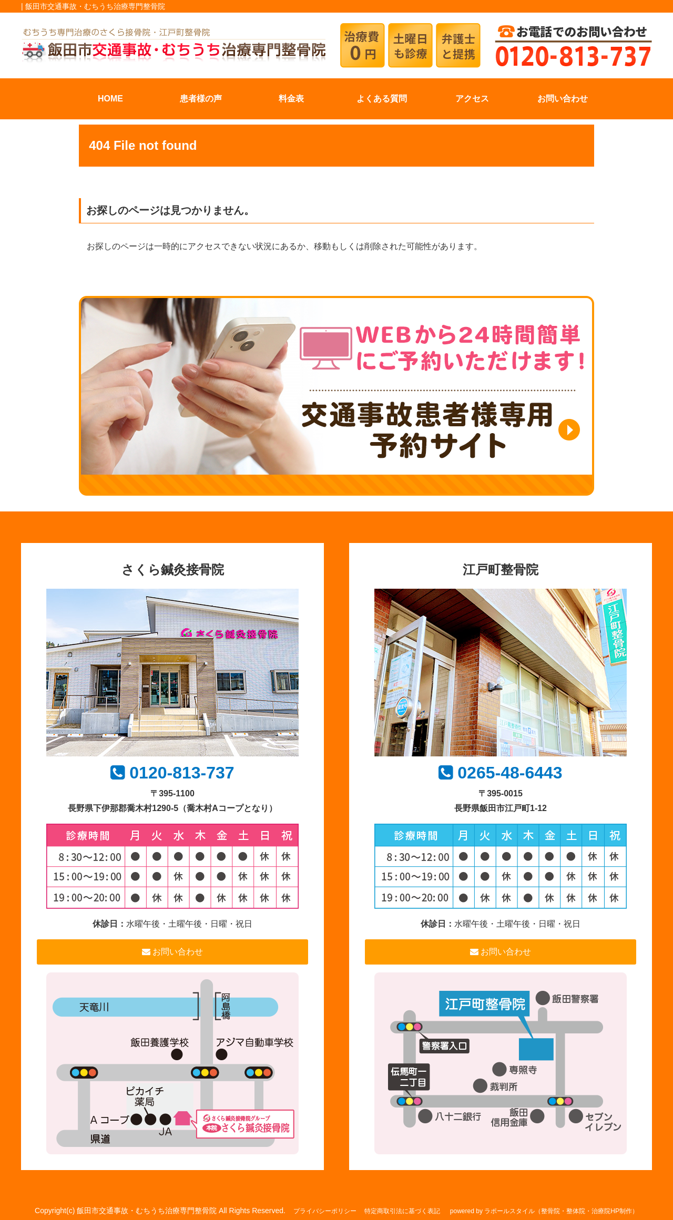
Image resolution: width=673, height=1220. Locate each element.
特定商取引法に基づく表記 (402, 1211)
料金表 (291, 98)
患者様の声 (201, 98)
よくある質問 (381, 98)
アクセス (472, 98)
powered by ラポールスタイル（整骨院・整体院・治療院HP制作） (544, 1211)
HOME (110, 98)
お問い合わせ (562, 98)
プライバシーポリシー (324, 1211)
